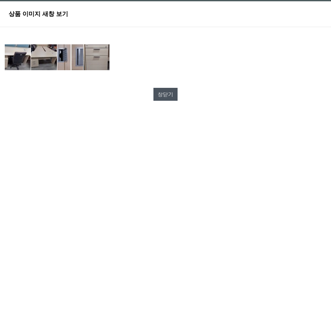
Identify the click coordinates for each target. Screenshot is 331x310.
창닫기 (165, 94)
